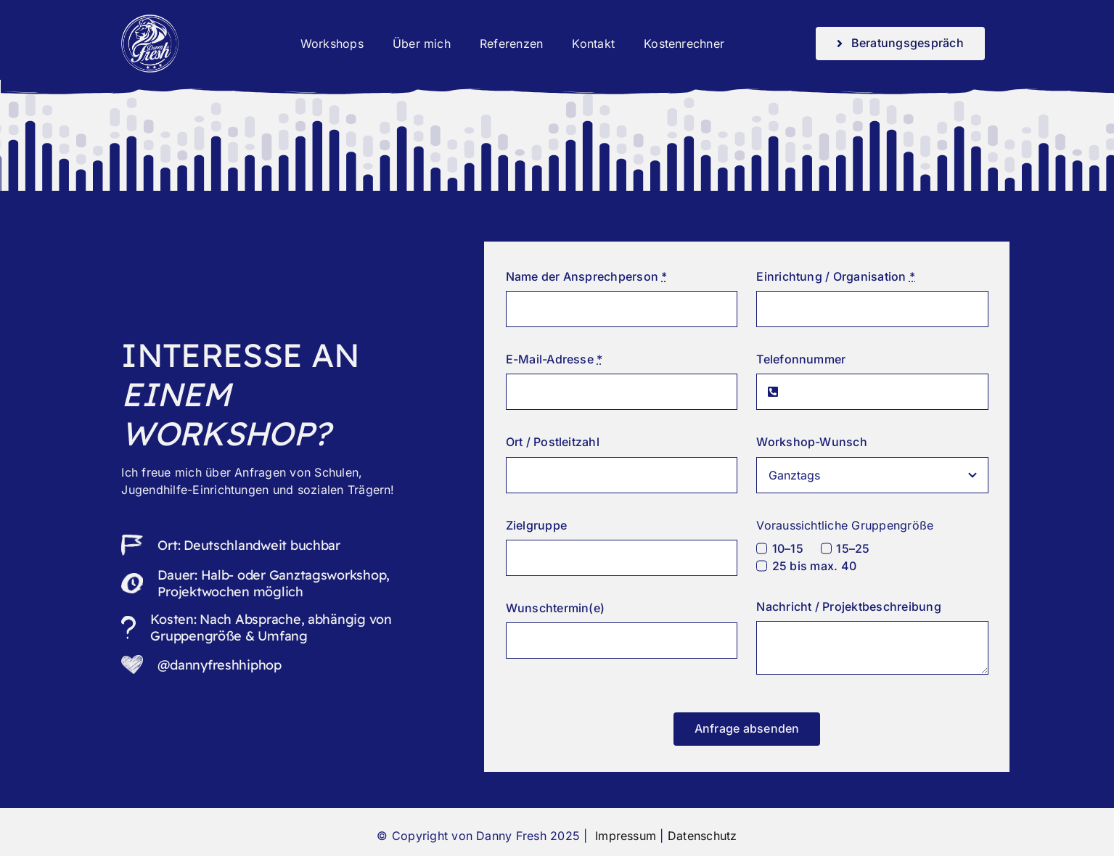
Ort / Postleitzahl (552, 442)
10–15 (787, 548)
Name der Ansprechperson (587, 276)
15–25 (852, 548)
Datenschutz (702, 835)
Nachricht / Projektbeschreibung (848, 606)
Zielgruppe (536, 525)
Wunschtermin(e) (555, 608)
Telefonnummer (800, 359)
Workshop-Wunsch (811, 442)
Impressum (623, 835)
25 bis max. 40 (814, 566)
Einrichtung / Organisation (835, 276)
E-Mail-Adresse (554, 359)
